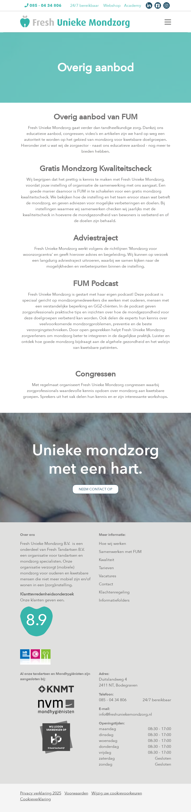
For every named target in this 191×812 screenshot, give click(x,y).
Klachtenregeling (114, 592)
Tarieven (106, 568)
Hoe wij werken (112, 543)
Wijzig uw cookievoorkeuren (116, 793)
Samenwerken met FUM (120, 551)
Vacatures (107, 576)
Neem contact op (95, 489)
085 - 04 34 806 (112, 700)
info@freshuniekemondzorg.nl (125, 714)
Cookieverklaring (35, 799)
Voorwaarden (76, 793)
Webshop (112, 5)
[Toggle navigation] (168, 21)
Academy (132, 5)
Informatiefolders (114, 600)
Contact (106, 584)
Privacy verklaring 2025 (40, 793)
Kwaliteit (106, 560)
